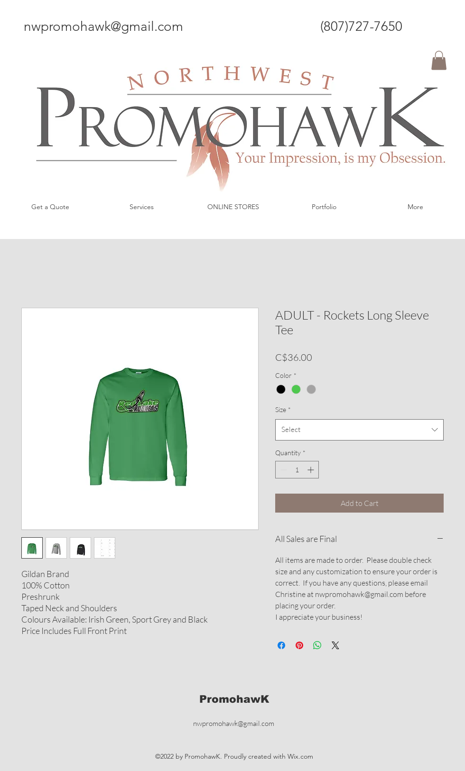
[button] (439, 60)
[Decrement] (282, 469)
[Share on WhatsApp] (317, 645)
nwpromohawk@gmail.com (103, 26)
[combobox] (359, 429)
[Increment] (311, 469)
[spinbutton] (297, 469)
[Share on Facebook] (281, 645)
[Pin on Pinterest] (299, 645)
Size (283, 409)
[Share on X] (335, 645)
